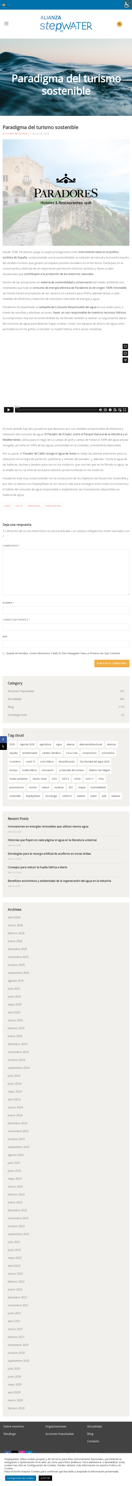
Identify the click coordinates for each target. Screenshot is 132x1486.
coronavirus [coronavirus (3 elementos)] (108, 753)
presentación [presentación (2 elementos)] (16, 787)
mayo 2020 (15, 1384)
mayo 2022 (15, 1258)
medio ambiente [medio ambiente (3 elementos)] (18, 778)
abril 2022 (14, 1266)
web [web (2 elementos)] (104, 796)
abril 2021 (14, 1321)
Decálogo (9, 1434)
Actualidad (14, 699)
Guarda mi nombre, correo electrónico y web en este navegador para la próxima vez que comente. (63, 653)
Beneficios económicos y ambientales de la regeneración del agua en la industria (59, 881)
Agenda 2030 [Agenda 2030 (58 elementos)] (27, 744)
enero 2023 (15, 1202)
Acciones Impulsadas (16, 133)
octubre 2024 (16, 1060)
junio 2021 (14, 1313)
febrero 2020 (16, 1408)
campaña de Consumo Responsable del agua (67, 307)
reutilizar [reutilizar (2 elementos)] (59, 787)
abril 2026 (14, 917)
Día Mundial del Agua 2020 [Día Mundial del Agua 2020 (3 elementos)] (94, 761)
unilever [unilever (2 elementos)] (81, 796)
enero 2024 (15, 1115)
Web (5, 636)
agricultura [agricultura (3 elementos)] (45, 744)
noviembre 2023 (18, 1131)
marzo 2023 (15, 1186)
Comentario (11, 545)
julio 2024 (14, 1076)
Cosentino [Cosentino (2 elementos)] (15, 761)
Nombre (8, 602)
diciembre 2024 (17, 1044)
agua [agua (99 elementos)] (59, 744)
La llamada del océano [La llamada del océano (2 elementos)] (71, 770)
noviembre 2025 (18, 957)
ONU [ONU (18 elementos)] (101, 778)
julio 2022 (14, 1242)
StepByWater (53, 505)
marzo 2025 (15, 1020)
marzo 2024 (15, 1107)
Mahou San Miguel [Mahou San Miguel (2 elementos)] (99, 770)
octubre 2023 (16, 1139)
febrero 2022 (16, 1281)
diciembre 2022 (17, 1210)
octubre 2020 (16, 1353)
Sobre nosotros (13, 1426)
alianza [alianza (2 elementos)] (70, 744)
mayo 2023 (15, 1179)
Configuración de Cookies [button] (20, 1478)
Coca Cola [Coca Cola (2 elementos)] (71, 753)
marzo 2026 (15, 925)
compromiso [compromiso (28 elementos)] (89, 753)
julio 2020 (14, 1369)
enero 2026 (15, 941)
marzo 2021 (15, 1329)
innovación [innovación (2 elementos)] (48, 770)
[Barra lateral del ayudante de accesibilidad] (128, 4)
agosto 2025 (16, 981)
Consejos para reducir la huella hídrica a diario (37, 867)
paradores (33, 505)
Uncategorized (17, 715)
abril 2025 (14, 1012)
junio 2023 (14, 1171)
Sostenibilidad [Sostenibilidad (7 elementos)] (98, 787)
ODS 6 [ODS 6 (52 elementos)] (65, 778)
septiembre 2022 (18, 1234)
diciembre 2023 (17, 1123)
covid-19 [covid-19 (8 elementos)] (30, 761)
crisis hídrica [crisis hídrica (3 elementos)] (47, 761)
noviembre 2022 (18, 1218)
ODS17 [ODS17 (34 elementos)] (90, 778)
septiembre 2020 (18, 1361)
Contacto (93, 1441)
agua (7, 505)
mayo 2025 (15, 1004)
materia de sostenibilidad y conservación (67, 282)
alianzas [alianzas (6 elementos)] (111, 744)
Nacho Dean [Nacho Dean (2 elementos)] (40, 778)
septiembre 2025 (18, 973)
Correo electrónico (16, 619)
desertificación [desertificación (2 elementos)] (67, 761)
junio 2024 (14, 1083)
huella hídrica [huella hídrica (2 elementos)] (29, 770)
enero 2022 (15, 1289)
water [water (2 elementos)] (93, 796)
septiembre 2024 (18, 1068)
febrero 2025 (16, 1028)
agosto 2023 (16, 1155)
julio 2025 (14, 988)
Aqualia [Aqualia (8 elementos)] (13, 753)
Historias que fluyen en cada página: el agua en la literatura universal (52, 840)
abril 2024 (14, 1099)
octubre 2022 (16, 1226)
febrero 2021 (16, 1337)
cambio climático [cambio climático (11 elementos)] (51, 753)
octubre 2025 (16, 965)
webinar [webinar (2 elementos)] (115, 796)
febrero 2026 (16, 933)
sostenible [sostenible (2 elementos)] (15, 796)
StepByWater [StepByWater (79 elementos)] (33, 796)
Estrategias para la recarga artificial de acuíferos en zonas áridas (49, 854)
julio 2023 (14, 1163)
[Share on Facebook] (3, 739)
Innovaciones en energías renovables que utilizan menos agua (48, 826)
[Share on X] (3, 746)
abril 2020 (14, 1392)
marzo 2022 (15, 1274)
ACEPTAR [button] (45, 1478)
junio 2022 (14, 1250)
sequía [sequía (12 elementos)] (81, 787)
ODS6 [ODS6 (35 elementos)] (77, 778)
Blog (11, 707)
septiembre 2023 (18, 1147)
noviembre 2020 (18, 1345)
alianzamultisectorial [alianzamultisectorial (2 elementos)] (90, 744)
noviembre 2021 (18, 1305)
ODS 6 (19, 505)
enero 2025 (15, 1036)
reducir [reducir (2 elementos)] (45, 787)
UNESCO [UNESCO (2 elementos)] (67, 796)
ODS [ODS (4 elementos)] (54, 778)
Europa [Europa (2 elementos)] (13, 770)
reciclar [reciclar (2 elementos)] (33, 787)
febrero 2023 (16, 1194)
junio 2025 (14, 996)
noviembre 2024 (18, 1052)
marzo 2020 (15, 1400)
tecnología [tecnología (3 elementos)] (51, 796)
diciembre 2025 (17, 949)
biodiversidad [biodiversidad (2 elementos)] (30, 753)
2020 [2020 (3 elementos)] (12, 744)
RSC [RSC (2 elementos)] (71, 787)
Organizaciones (55, 1426)
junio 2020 (14, 1376)
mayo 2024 (15, 1091)
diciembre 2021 (17, 1297)
